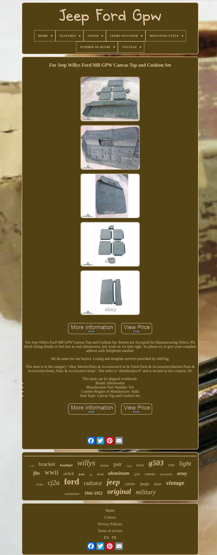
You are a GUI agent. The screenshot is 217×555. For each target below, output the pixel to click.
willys (86, 463)
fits (36, 473)
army (182, 473)
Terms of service (110, 531)
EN (106, 538)
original (119, 491)
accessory (166, 474)
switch (68, 473)
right (129, 465)
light (185, 463)
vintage (175, 482)
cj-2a (31, 466)
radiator (93, 483)
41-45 (100, 474)
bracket (47, 464)
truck (140, 465)
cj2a (53, 482)
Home (110, 510)
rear (171, 465)
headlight (66, 465)
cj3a (137, 474)
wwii (51, 472)
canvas (150, 474)
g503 (156, 463)
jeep (113, 482)
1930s (39, 484)
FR (114, 538)
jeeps (144, 483)
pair (118, 464)
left (90, 474)
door (157, 484)
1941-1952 (93, 493)
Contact (110, 517)
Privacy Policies (110, 524)
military (146, 492)
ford (71, 481)
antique (104, 465)
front (81, 474)
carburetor (72, 494)
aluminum (118, 473)
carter (130, 483)
